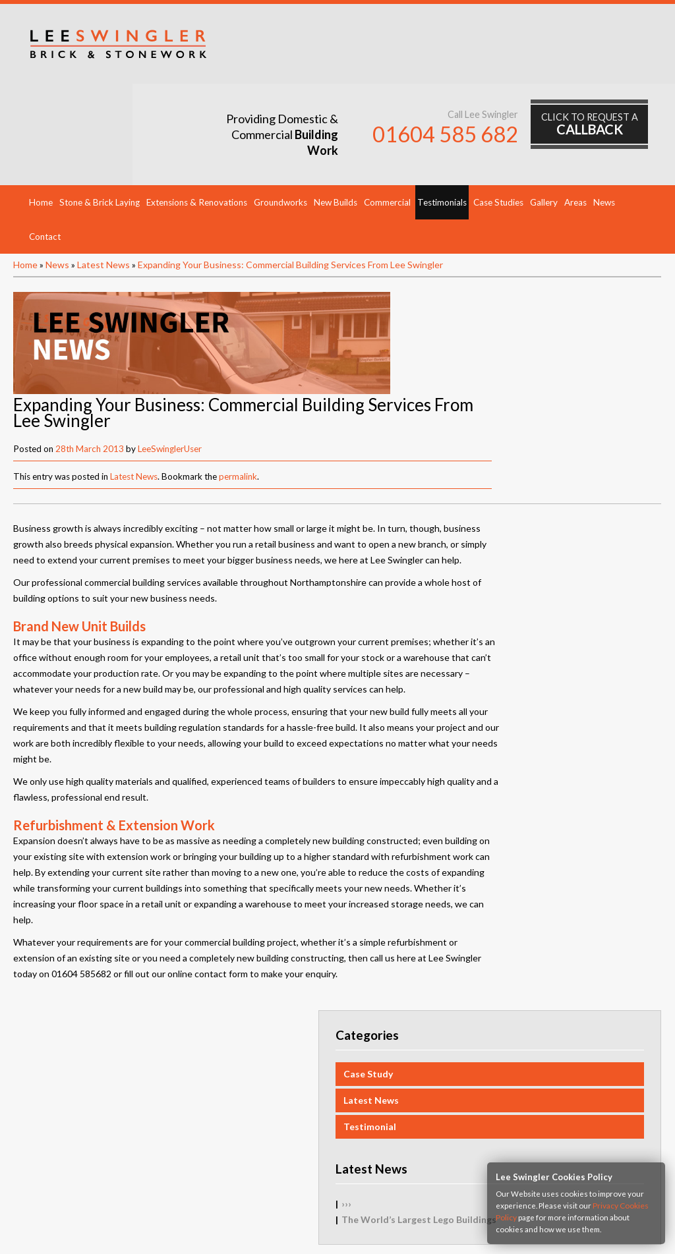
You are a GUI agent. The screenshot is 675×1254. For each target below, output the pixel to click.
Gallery (544, 120)
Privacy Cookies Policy (87, 1094)
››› (508, 542)
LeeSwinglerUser (416, 261)
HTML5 (393, 1229)
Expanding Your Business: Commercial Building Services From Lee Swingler (290, 182)
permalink (484, 289)
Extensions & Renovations (196, 120)
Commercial (387, 120)
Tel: (287, 1208)
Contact (45, 154)
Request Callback (77, 1050)
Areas (575, 120)
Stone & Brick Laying (99, 120)
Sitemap (58, 1079)
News (604, 120)
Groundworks (280, 120)
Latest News (103, 182)
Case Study (529, 412)
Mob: (385, 1208)
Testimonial (531, 464)
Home (41, 120)
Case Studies (498, 120)
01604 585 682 (458, 53)
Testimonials (442, 120)
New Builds (335, 120)
